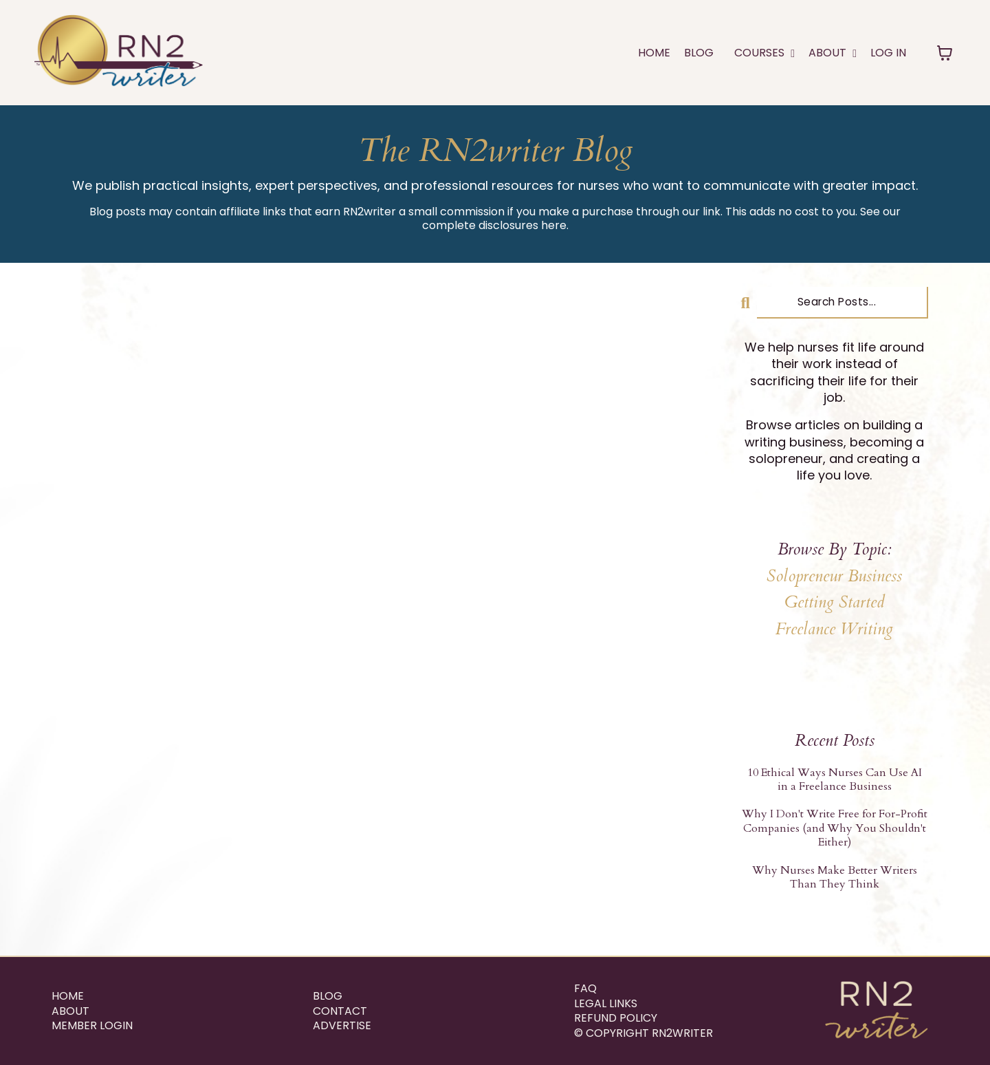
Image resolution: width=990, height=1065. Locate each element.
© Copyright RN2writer (643, 1033)
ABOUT (832, 53)
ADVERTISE (342, 1025)
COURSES (764, 53)
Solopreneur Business (834, 576)
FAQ (585, 988)
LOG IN (888, 53)
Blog (699, 53)
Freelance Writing (834, 629)
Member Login (92, 1025)
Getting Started (834, 602)
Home (654, 53)
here (553, 225)
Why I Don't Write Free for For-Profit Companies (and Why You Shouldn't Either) (834, 828)
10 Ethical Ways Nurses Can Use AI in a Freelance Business (834, 780)
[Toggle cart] (945, 53)
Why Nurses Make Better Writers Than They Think (834, 877)
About (70, 1011)
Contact (340, 1011)
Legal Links (605, 1003)
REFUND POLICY (615, 1018)
